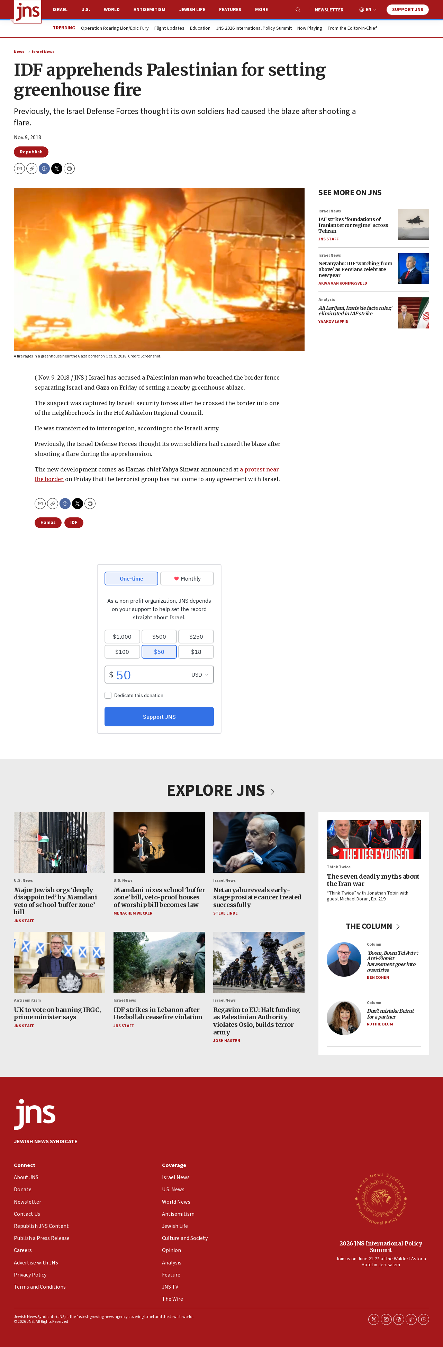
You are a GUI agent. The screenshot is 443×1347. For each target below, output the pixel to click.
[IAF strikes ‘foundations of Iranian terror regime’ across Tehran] (413, 224)
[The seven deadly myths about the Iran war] (374, 839)
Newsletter (329, 10)
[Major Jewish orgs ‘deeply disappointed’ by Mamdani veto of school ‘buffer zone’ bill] (59, 842)
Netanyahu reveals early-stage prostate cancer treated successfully (257, 897)
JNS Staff (328, 239)
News (19, 52)
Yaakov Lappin (333, 322)
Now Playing (309, 29)
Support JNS (407, 9)
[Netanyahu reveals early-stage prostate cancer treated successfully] (259, 842)
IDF (74, 522)
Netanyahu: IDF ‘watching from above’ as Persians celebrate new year (355, 269)
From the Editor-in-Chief (352, 29)
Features (230, 9)
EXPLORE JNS (221, 790)
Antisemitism (149, 9)
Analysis (326, 300)
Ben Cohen (378, 978)
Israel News (43, 52)
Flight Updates (169, 29)
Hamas (48, 522)
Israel (60, 9)
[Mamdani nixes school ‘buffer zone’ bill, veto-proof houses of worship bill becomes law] (159, 842)
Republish (31, 152)
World (112, 9)
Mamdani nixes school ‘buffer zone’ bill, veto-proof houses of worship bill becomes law (159, 897)
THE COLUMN (374, 926)
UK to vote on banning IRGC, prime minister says (57, 1013)
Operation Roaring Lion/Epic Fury (115, 29)
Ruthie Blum (380, 1024)
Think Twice (339, 867)
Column (374, 944)
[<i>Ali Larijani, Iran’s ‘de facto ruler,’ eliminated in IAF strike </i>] (413, 312)
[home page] (27, 12)
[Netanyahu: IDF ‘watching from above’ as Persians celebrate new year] (413, 268)
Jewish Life (192, 9)
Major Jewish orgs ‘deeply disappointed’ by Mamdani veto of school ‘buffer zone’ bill (55, 901)
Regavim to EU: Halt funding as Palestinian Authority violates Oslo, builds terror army (256, 1021)
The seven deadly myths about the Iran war (373, 880)
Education (200, 29)
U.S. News (23, 880)
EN (368, 10)
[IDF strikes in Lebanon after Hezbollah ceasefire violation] (159, 962)
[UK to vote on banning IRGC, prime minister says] (59, 962)
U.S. (85, 9)
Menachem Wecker (133, 913)
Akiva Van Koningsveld (342, 283)
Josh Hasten (226, 1041)
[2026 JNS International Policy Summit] (380, 1198)
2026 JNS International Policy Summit (381, 1246)
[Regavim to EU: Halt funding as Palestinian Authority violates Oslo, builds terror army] (259, 962)
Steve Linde (225, 913)
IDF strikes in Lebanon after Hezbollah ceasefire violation (158, 1013)
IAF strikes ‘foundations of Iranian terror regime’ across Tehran (353, 225)
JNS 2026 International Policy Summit (254, 29)
